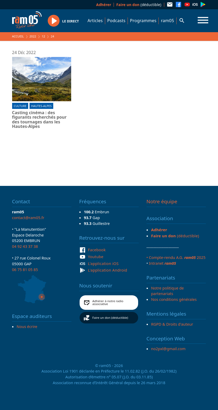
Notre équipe (162, 201)
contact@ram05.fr (28, 217)
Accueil (18, 36)
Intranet (162, 263)
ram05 (167, 20)
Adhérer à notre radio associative (107, 302)
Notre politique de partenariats (167, 290)
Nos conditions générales (174, 299)
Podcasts (116, 20)
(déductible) (138, 4)
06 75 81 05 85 (25, 269)
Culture (20, 106)
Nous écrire (27, 326)
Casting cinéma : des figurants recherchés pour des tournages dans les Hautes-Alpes (39, 119)
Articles (95, 20)
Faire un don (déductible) (110, 318)
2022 (33, 36)
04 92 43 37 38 (25, 246)
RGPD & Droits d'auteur (172, 324)
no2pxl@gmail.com (168, 348)
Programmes (143, 20)
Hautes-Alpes (41, 106)
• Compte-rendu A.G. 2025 (176, 257)
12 (43, 36)
